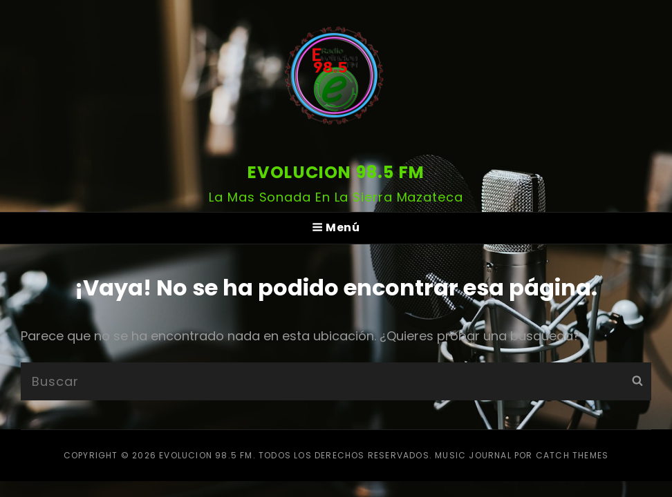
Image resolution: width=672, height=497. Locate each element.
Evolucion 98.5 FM (336, 172)
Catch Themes (572, 455)
